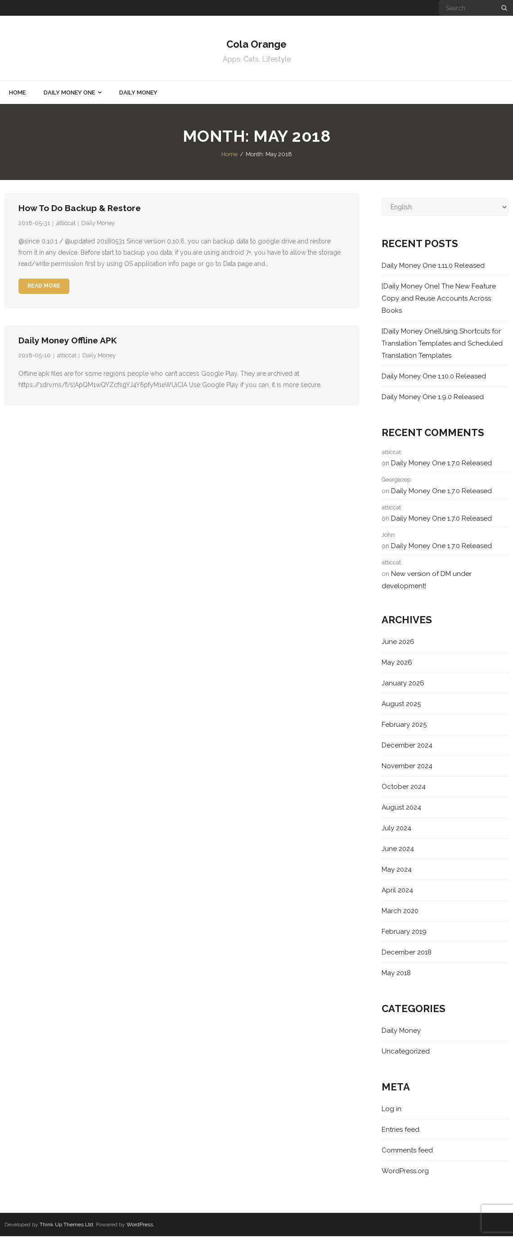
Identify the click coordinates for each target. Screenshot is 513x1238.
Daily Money (98, 224)
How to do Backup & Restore (79, 209)
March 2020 (400, 912)
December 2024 (407, 747)
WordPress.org (405, 1172)
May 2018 (396, 974)
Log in (391, 1110)
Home (229, 155)
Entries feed (400, 1131)
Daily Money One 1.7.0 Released (441, 464)
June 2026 (398, 643)
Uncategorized (406, 1053)
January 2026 (403, 684)
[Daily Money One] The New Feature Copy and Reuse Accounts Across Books (439, 300)
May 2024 (397, 871)
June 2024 (398, 850)
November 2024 (407, 767)
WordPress (139, 1226)
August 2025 (401, 705)
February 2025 (404, 726)
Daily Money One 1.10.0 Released (434, 378)
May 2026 (397, 664)
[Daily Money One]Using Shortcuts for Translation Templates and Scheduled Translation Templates (442, 345)
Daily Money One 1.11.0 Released (433, 267)
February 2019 (404, 933)
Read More (43, 287)
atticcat (66, 224)
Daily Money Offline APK (67, 342)
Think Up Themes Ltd (66, 1226)
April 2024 (397, 891)
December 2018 (407, 954)
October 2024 (404, 788)
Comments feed (407, 1152)
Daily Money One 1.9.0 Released (433, 398)
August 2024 (401, 809)
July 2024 (396, 829)
